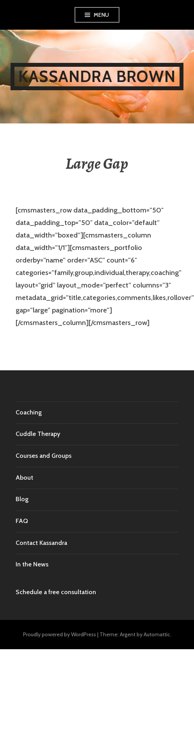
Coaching (29, 412)
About (24, 477)
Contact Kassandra (41, 542)
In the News (32, 564)
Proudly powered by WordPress (59, 634)
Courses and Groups (43, 455)
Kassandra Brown (97, 76)
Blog (22, 499)
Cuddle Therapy (38, 433)
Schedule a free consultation (56, 592)
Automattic (157, 634)
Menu (101, 14)
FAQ (22, 521)
